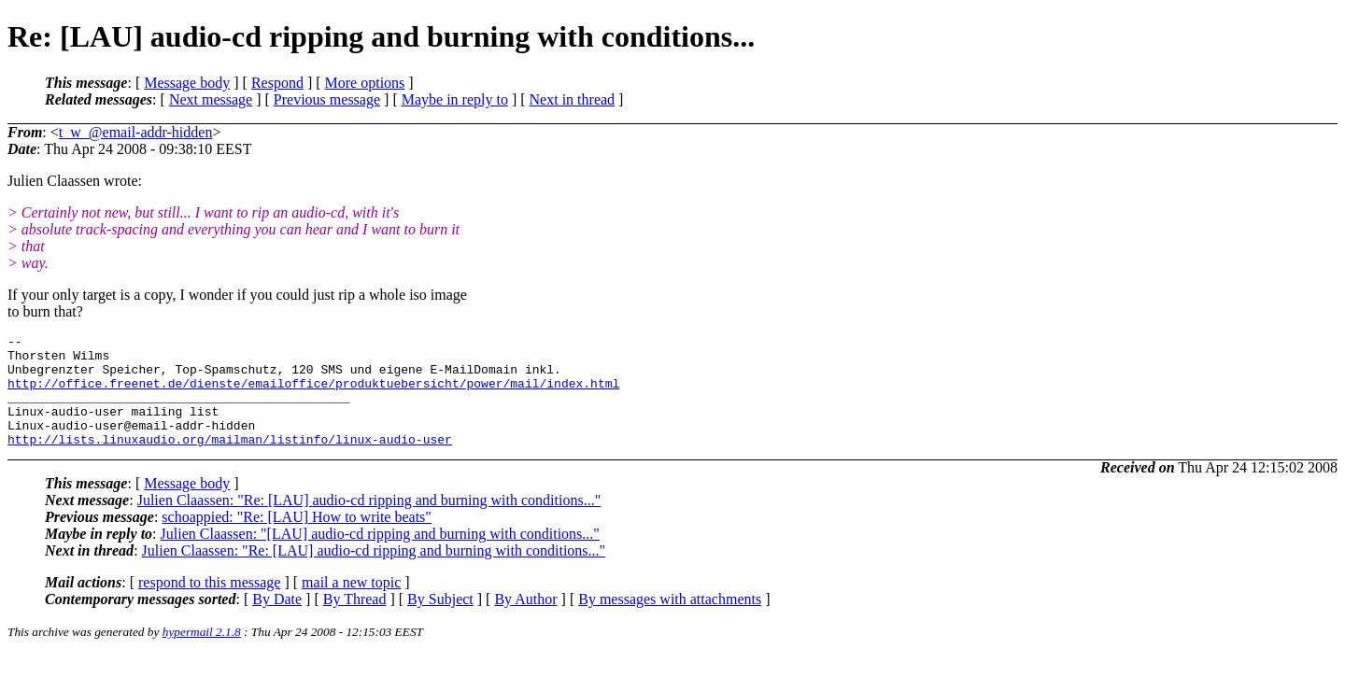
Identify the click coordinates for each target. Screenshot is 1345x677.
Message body (187, 83)
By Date (277, 621)
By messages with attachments (669, 621)
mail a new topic (351, 605)
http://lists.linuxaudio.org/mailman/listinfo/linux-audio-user (229, 461)
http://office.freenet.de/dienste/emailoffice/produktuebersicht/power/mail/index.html (313, 394)
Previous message (327, 99)
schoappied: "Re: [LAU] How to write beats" (297, 539)
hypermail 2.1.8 (202, 654)
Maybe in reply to (455, 99)
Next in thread (573, 99)
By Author (525, 621)
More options (365, 83)
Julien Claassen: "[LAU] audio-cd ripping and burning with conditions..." (380, 556)
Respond (277, 83)
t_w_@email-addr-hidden (136, 132)
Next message (210, 99)
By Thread (355, 621)
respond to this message (209, 605)
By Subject (440, 621)
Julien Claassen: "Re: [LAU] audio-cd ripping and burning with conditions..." (369, 522)
